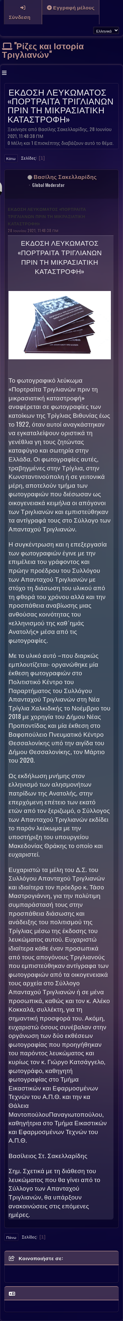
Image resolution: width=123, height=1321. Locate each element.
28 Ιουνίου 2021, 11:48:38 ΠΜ (33, 230)
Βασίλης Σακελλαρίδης (65, 176)
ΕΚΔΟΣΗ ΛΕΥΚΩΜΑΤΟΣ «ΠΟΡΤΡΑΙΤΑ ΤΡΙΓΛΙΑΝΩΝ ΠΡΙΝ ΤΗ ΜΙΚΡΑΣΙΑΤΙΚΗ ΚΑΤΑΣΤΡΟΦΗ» (47, 216)
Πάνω (11, 1237)
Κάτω (11, 158)
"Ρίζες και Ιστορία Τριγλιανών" (43, 49)
